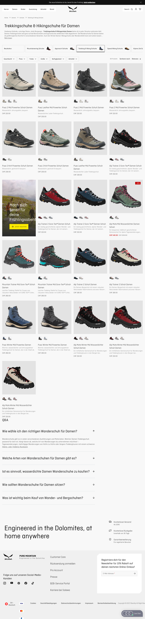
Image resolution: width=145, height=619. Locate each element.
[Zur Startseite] (72, 9)
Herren (6, 9)
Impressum (89, 603)
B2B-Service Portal (60, 583)
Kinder (23, 9)
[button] (9, 59)
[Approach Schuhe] (64, 48)
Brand (52, 9)
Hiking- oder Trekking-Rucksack (15, 446)
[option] (4, 101)
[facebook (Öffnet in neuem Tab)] (25, 583)
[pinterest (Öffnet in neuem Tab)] (18, 583)
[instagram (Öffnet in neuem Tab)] (4, 583)
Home (6, 18)
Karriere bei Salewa (60, 590)
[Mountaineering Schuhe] (38, 48)
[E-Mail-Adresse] (119, 573)
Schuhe (22, 18)
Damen (14, 9)
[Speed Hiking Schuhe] (118, 48)
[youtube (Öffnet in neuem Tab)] (11, 583)
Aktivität (43, 9)
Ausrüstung (33, 9)
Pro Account (56, 570)
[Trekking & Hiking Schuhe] (91, 48)
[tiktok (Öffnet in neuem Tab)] (33, 583)
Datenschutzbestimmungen (71, 603)
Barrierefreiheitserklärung (107, 603)
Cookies (33, 603)
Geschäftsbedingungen (48, 603)
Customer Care (58, 557)
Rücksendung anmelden (62, 563)
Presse (53, 576)
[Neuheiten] (13, 48)
